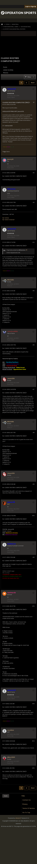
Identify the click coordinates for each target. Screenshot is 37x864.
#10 (33, 515)
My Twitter (5, 218)
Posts (5, 67)
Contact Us (26, 800)
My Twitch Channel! (8, 220)
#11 (34, 557)
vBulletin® (18, 818)
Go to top (26, 812)
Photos (5, 73)
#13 (33, 704)
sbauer (9, 531)
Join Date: (10, 95)
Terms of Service (28, 808)
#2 (34, 173)
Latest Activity (8, 70)
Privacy (25, 804)
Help (23, 796)
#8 (34, 432)
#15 (33, 768)
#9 (34, 484)
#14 (33, 741)
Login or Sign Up (30, 6)
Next (33, 83)
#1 (34, 102)
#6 (34, 345)
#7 (34, 389)
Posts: (9, 97)
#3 (34, 202)
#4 (33, 242)
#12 (33, 606)
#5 (34, 291)
